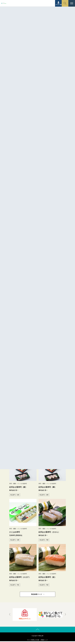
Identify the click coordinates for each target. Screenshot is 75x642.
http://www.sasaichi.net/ (35, 177)
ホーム (25, 17)
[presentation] (9, 614)
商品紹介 (31, 17)
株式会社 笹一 (31, 172)
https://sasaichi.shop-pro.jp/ (36, 182)
